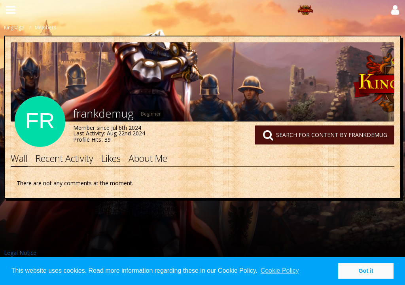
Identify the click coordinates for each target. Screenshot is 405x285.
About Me (148, 158)
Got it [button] (365, 271)
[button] (10, 10)
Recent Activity (64, 158)
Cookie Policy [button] (280, 270)
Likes (111, 158)
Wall (19, 158)
